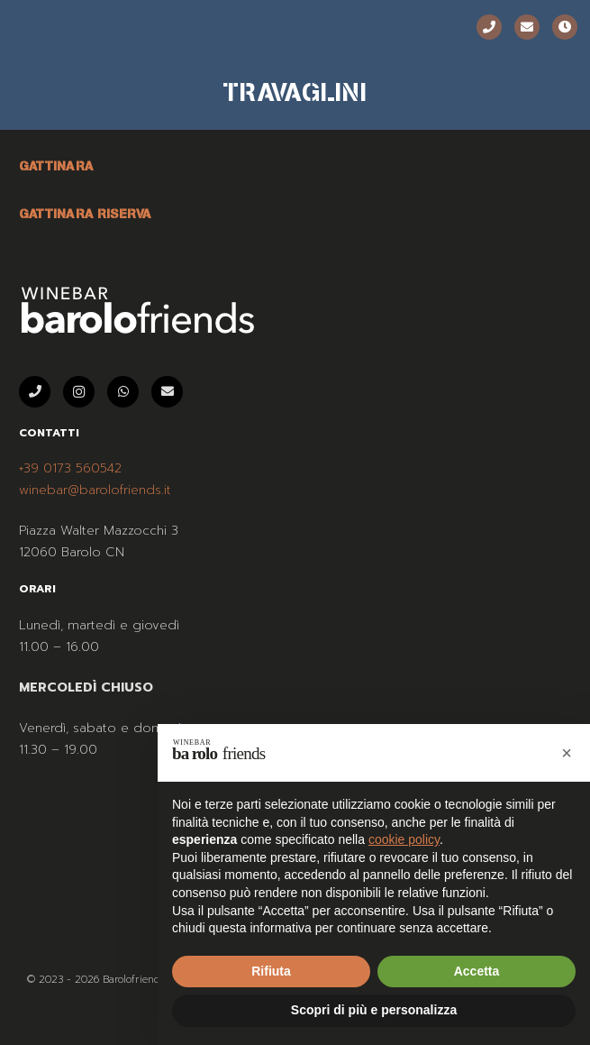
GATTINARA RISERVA (85, 213)
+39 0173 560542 (70, 468)
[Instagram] (79, 392)
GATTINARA (56, 166)
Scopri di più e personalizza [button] (374, 1010)
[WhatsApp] (123, 392)
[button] (566, 752)
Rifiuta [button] (271, 971)
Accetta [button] (477, 971)
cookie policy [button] (404, 839)
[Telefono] (489, 27)
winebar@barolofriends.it (95, 490)
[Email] (527, 27)
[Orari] (564, 27)
